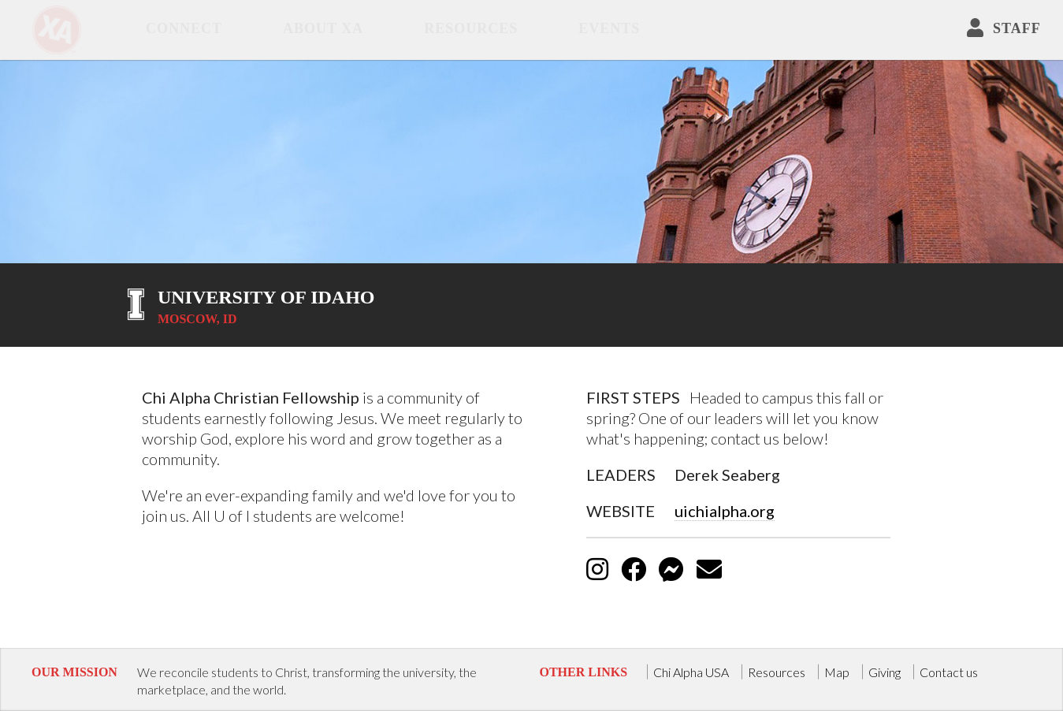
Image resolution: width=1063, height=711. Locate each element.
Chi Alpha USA (691, 671)
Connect (184, 28)
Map (836, 671)
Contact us (949, 671)
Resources (471, 28)
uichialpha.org (725, 510)
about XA (323, 28)
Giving (884, 671)
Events (609, 28)
